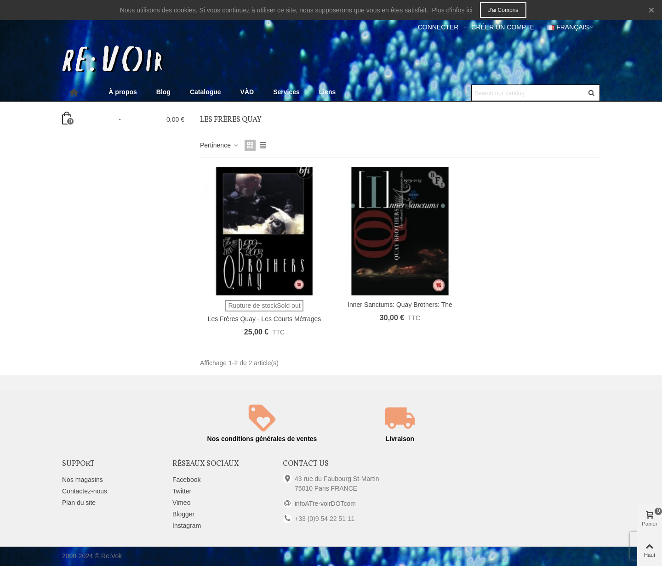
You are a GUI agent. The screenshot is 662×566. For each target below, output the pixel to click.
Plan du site (79, 502)
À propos (122, 92)
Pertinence (219, 145)
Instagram (186, 525)
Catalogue (205, 92)
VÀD (247, 92)
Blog (163, 92)
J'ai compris (503, 10)
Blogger (183, 514)
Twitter (181, 491)
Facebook (186, 479)
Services (286, 92)
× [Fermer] (651, 10)
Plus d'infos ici (452, 10)
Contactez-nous (84, 491)
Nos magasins (82, 479)
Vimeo (181, 502)
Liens (327, 92)
